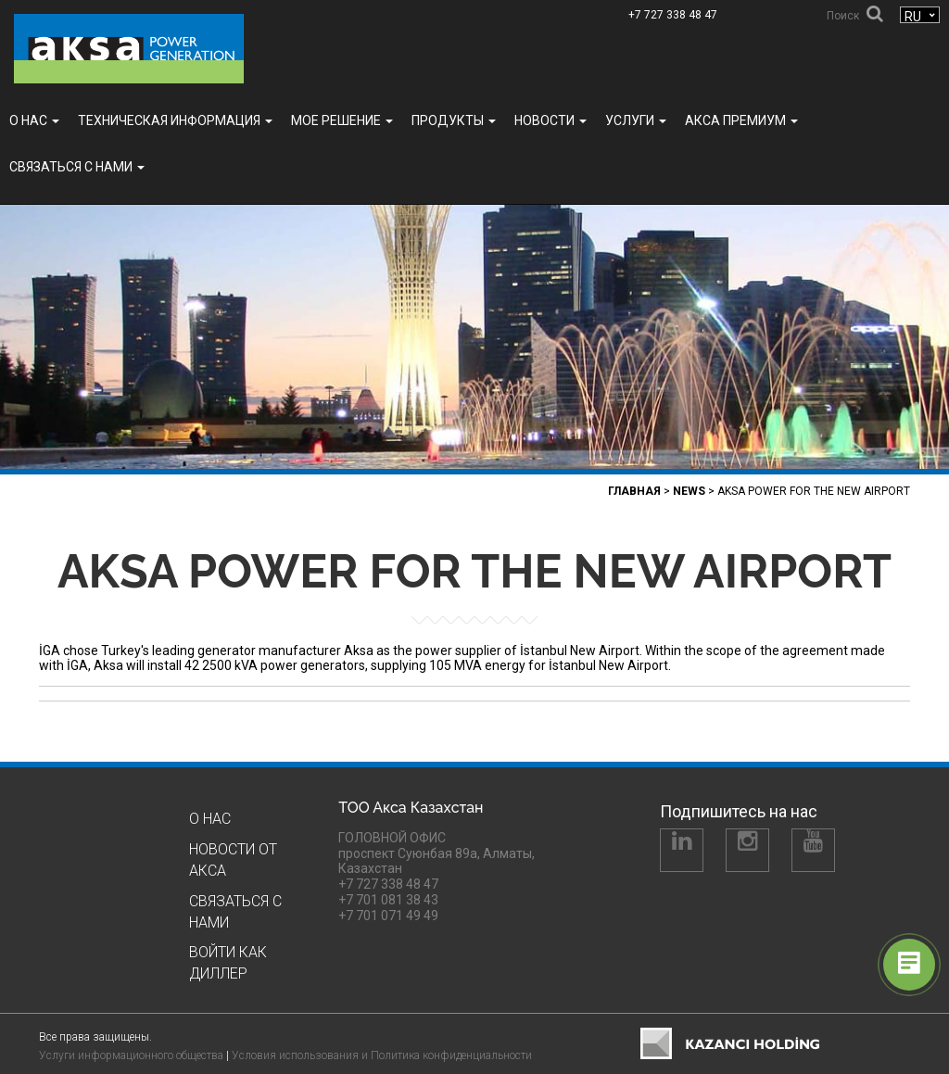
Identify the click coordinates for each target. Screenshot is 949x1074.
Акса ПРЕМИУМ (741, 120)
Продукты (453, 120)
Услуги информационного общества (131, 1055)
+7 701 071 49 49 (388, 915)
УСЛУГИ (635, 120)
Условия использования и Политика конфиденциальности (382, 1055)
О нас (34, 120)
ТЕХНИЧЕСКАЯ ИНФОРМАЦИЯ (175, 120)
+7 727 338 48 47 (672, 14)
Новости (550, 120)
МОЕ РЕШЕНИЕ (342, 120)
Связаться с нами (77, 166)
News (689, 491)
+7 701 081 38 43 (388, 899)
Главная (634, 491)
